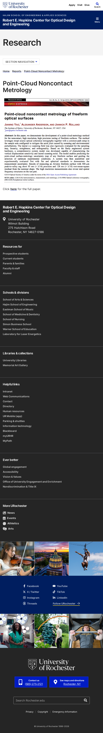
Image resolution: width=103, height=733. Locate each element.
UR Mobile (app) (12, 416)
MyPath (7, 440)
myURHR (8, 435)
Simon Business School (17, 324)
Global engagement (15, 466)
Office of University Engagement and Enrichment (32, 481)
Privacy (29, 711)
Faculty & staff (11, 268)
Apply (72, 5)
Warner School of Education (20, 329)
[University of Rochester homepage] (15, 5)
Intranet (7, 391)
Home (6, 71)
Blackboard (10, 431)
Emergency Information (64, 711)
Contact (7, 401)
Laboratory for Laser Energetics (22, 334)
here (13, 189)
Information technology (17, 426)
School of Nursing (14, 319)
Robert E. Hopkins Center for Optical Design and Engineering (39, 22)
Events (9, 518)
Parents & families (13, 263)
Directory (8, 406)
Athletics (11, 523)
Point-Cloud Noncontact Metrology (44, 71)
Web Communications (16, 396)
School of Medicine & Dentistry (21, 314)
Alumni (7, 273)
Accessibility (10, 471)
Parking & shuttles (14, 421)
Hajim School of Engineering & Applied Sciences (34, 15)
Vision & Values (12, 476)
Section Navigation (21, 61)
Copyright (43, 711)
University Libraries (15, 360)
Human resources (13, 411)
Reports (16, 71)
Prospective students (16, 253)
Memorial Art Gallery (15, 365)
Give (87, 5)
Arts (8, 528)
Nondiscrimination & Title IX (19, 486)
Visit (79, 5)
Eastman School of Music (18, 309)
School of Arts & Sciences (18, 299)
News (9, 513)
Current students (13, 258)
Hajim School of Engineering (20, 304)
